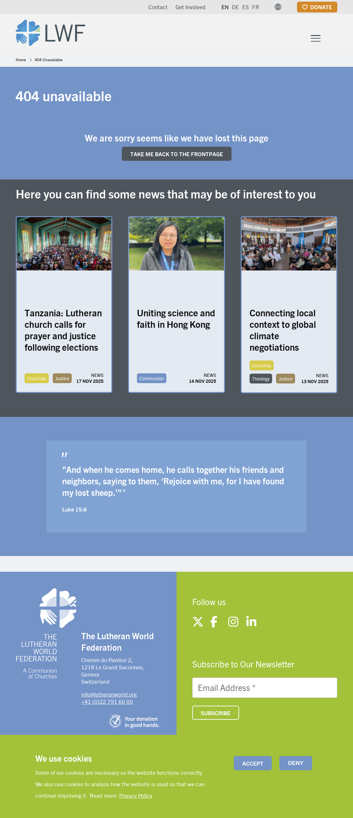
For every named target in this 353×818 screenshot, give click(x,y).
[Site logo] (50, 31)
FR (255, 6)
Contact (158, 6)
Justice (62, 378)
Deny (296, 763)
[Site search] (332, 38)
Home (21, 59)
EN (225, 6)
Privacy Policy (135, 795)
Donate (321, 6)
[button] (278, 7)
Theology (260, 378)
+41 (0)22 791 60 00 (107, 701)
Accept (252, 763)
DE (235, 6)
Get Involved (191, 6)
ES (245, 6)
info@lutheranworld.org (109, 694)
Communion (151, 378)
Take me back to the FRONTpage (176, 154)
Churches (36, 378)
